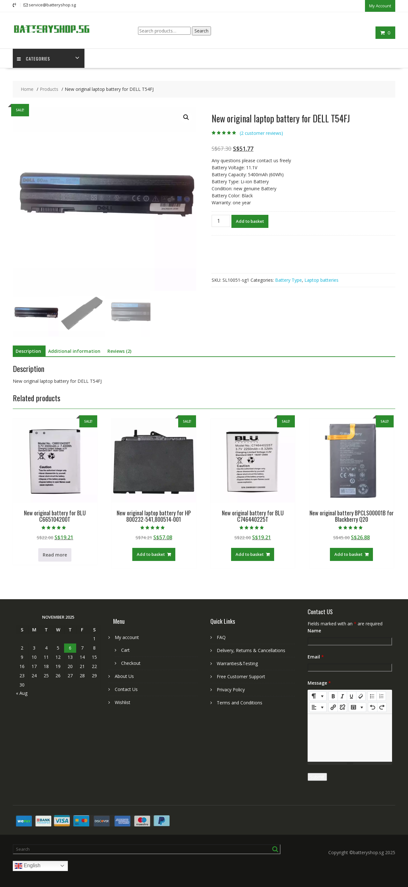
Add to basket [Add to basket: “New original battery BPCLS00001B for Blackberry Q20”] (348, 554)
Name (314, 630)
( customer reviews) (261, 133)
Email (316, 656)
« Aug (21, 693)
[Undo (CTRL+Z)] (372, 707)
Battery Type (288, 279)
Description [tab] (28, 351)
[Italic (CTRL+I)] (342, 696)
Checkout (131, 663)
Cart (125, 650)
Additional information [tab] (74, 351)
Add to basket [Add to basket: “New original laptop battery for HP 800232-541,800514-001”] (151, 554)
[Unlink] (342, 707)
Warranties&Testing (237, 663)
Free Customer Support (241, 676)
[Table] (357, 707)
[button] (186, 117)
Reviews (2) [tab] (119, 351)
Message (319, 683)
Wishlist (122, 702)
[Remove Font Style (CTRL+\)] (361, 696)
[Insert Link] (333, 707)
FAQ (221, 637)
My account (127, 637)
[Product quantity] (221, 220)
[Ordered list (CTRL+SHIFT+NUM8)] (381, 696)
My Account (380, 5)
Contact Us (126, 689)
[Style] (318, 696)
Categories (34, 58)
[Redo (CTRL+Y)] (382, 707)
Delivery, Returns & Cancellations (251, 650)
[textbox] (350, 737)
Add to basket (250, 220)
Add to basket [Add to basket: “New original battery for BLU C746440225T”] (250, 554)
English (27, 865)
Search (201, 30)
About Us (124, 676)
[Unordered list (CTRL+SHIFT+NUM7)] (372, 696)
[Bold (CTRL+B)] (333, 696)
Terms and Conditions (239, 702)
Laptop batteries (321, 279)
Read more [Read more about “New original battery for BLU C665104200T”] (55, 554)
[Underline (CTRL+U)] (351, 696)
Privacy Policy (231, 689)
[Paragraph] (318, 707)
